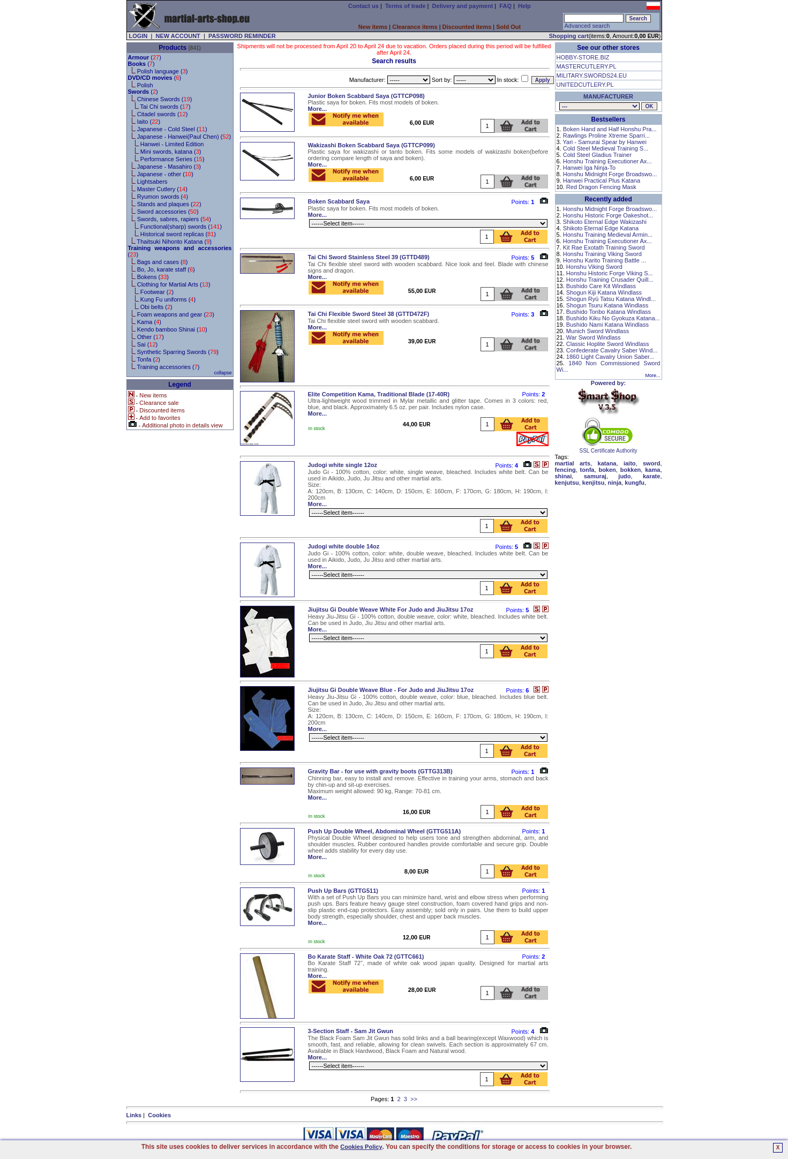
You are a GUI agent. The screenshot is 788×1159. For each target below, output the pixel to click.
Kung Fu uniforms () (168, 299)
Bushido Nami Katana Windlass (607, 324)
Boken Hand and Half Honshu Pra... (610, 129)
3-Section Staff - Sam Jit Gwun (351, 1031)
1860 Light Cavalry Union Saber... (610, 356)
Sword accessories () (168, 211)
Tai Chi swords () (165, 106)
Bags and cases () (162, 262)
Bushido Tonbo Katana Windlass (608, 311)
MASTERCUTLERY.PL (587, 66)
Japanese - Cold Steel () (172, 129)
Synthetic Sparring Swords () (178, 352)
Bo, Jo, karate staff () (166, 269)
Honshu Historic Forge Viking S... (609, 273)
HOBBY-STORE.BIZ (583, 57)
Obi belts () (156, 307)
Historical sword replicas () (178, 234)
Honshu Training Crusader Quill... (610, 279)
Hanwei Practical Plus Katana (601, 180)
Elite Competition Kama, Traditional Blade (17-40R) (379, 394)
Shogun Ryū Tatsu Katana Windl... (611, 299)
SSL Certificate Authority (608, 448)
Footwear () (157, 292)
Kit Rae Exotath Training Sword (604, 247)
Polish (145, 85)
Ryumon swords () (162, 196)
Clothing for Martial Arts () (174, 284)
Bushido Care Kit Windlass (601, 286)
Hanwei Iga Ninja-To (589, 167)
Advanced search (587, 25)
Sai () (147, 344)
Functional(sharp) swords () (181, 226)
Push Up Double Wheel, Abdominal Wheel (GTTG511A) (384, 831)
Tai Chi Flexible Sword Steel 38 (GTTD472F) (369, 314)
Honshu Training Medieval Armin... (608, 234)
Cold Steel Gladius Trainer (597, 155)
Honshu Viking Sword (594, 267)
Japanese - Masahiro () (169, 166)
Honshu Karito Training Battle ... (604, 260)
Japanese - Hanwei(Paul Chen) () (184, 136)
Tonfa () (148, 359)
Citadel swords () (162, 114)
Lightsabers (152, 181)
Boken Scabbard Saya (339, 201)
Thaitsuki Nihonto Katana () (174, 241)
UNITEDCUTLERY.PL (585, 84)
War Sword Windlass (593, 337)
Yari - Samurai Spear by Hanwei (605, 142)
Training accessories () (168, 367)
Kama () (149, 322)
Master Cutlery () (162, 189)
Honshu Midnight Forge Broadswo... (610, 174)
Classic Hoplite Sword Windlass (607, 344)
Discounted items (467, 27)
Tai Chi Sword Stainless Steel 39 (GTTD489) (369, 257)
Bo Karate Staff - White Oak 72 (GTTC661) (366, 956)
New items (372, 27)
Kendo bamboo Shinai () (172, 329)
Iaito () (148, 121)
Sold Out (508, 27)
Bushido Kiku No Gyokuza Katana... (613, 318)
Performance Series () (172, 159)
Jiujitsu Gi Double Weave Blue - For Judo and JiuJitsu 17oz (391, 690)
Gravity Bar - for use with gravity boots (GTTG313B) (380, 771)
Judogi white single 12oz (343, 465)
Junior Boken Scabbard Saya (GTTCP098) (366, 96)
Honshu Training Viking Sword (602, 254)
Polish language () (162, 71)
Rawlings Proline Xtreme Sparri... (606, 135)
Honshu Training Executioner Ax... (607, 161)
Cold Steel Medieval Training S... (606, 148)
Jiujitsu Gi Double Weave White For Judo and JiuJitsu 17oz (391, 609)
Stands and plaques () (169, 204)
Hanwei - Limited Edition (172, 144)
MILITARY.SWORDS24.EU (592, 75)
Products (172, 47)
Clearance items (414, 27)
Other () (150, 337)
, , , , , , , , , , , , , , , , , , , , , (599, 106)
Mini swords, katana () (170, 151)
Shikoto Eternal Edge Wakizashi (605, 222)
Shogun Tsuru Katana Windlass (607, 305)
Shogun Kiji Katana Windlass (604, 292)
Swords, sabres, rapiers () (174, 219)
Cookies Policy (361, 1146)
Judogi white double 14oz (344, 546)
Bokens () (153, 277)
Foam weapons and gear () (175, 314)
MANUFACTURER (608, 96)
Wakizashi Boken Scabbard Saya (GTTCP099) (371, 145)
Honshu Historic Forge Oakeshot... (608, 215)
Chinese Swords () (164, 99)
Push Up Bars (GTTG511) (343, 890)
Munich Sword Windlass (597, 331)
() (144, 57)
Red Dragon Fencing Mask (601, 187)
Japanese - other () (165, 174)
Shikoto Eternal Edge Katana (601, 228)
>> (413, 1099)
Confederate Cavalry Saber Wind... (612, 350)
